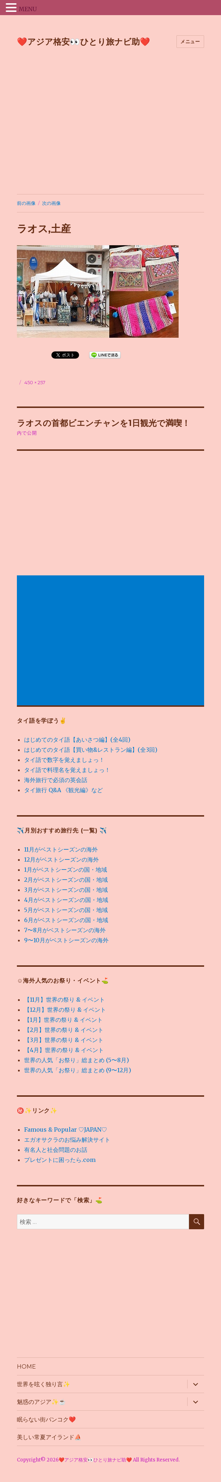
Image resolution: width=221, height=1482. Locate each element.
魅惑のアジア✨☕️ (41, 1401)
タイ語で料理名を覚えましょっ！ (67, 769)
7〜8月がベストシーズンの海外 (65, 930)
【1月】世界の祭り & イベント (63, 1019)
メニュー (190, 41)
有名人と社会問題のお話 (55, 1149)
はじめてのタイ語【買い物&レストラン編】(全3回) (90, 749)
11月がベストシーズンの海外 (61, 849)
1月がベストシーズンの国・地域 (65, 869)
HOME (26, 1366)
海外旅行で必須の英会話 (55, 779)
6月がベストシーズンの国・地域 (66, 920)
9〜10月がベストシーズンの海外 (66, 940)
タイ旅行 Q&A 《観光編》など (63, 790)
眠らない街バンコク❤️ (46, 1419)
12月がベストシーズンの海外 (61, 859)
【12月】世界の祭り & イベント (65, 1009)
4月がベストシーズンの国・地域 (66, 899)
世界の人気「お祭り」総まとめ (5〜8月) (76, 1060)
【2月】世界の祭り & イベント (63, 1029)
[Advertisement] (111, 122)
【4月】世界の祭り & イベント (64, 1050)
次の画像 (51, 203)
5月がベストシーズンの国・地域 (66, 909)
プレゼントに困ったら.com (60, 1159)
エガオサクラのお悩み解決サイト (67, 1139)
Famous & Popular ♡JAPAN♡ (65, 1129)
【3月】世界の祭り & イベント (63, 1039)
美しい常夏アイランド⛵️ (49, 1437)
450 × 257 (34, 382)
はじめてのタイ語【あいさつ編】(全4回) (77, 739)
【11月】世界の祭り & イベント (64, 999)
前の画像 (26, 203)
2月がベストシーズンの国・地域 (66, 879)
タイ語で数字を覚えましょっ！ (64, 759)
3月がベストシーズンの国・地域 (66, 889)
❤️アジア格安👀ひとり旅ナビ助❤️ (83, 42)
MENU (28, 9)
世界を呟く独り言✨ (43, 1384)
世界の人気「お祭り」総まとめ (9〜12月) (77, 1070)
